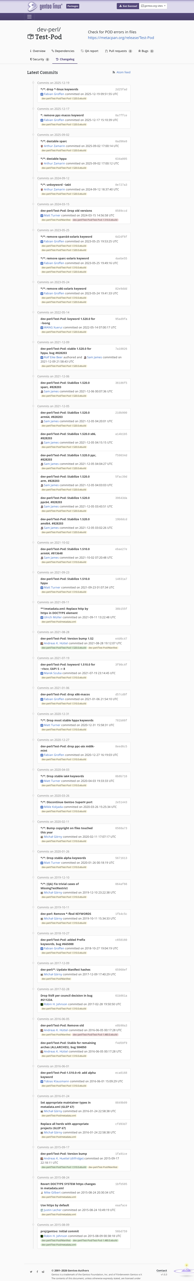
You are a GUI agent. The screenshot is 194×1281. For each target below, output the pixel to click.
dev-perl (48, 29)
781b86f (121, 716)
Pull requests (118, 51)
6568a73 (121, 822)
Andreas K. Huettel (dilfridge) (64, 1151)
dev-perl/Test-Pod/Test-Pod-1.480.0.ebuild (95, 1027)
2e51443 (121, 797)
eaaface (121, 1197)
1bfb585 (121, 1176)
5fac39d (121, 473)
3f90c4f (121, 660)
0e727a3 (121, 183)
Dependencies (62, 51)
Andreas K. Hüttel (56, 639)
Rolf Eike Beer (53, 353)
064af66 (121, 878)
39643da (121, 494)
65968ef (121, 963)
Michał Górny (53, 831)
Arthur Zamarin (54, 145)
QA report (89, 51)
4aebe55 (121, 255)
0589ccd (121, 208)
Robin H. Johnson (55, 997)
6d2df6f (121, 234)
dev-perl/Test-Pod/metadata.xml (59, 618)
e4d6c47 (121, 635)
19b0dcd (121, 515)
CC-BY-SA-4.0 (62, 1273)
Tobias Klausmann (56, 1074)
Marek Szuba (53, 669)
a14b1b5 (121, 430)
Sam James (94, 353)
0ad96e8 (121, 140)
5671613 (121, 852)
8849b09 (121, 1095)
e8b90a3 (121, 1018)
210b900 (121, 409)
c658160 (121, 933)
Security (39, 59)
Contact (161, 1262)
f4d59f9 (121, 1035)
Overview (37, 51)
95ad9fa (121, 315)
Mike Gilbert (52, 1185)
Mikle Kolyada (53, 801)
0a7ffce (121, 115)
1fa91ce (121, 1146)
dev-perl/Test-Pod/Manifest (56, 217)
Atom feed (121, 72)
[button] (128, 6)
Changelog (64, 59)
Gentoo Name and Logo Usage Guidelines (104, 1273)
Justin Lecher (53, 1202)
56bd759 (121, 1223)
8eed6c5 (121, 741)
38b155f (121, 605)
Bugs (146, 51)
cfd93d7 (121, 1116)
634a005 (121, 157)
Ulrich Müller (53, 613)
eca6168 (121, 1065)
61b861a (121, 989)
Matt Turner (52, 213)
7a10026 (121, 345)
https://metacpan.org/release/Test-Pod (121, 37)
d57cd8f (121, 690)
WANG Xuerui (53, 324)
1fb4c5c (121, 908)
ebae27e (121, 545)
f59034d (121, 451)
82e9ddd (121, 285)
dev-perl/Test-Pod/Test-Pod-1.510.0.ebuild (95, 217)
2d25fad (121, 89)
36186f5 (121, 379)
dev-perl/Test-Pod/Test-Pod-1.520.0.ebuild (64, 98)
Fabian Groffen (54, 93)
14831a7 (121, 575)
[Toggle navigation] (29, 16)
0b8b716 (121, 771)
